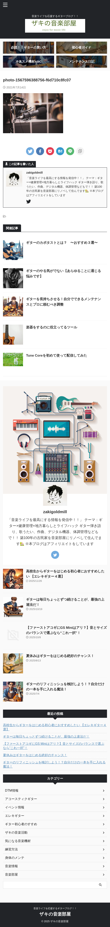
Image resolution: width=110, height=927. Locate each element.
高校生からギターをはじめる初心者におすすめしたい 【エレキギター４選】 (54, 727)
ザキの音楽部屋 (55, 914)
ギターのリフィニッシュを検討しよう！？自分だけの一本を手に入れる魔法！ (54, 764)
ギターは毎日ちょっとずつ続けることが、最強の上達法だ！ (46, 736)
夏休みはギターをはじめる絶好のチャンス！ (60, 656)
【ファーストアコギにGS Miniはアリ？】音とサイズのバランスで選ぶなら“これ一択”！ (53, 746)
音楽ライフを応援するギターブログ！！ (55, 908)
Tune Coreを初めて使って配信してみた (56, 355)
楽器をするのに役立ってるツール (51, 327)
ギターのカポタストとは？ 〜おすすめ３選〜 (62, 243)
